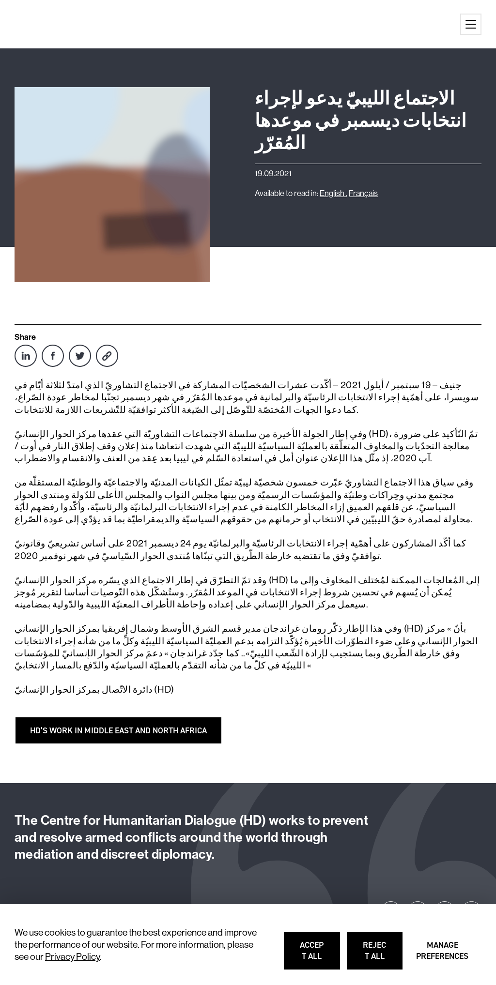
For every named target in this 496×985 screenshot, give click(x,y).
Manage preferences (443, 954)
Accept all (320, 954)
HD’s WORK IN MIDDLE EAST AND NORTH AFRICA (118, 730)
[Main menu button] (470, 24)
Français (363, 193)
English (333, 193)
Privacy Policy (72, 956)
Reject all (383, 954)
